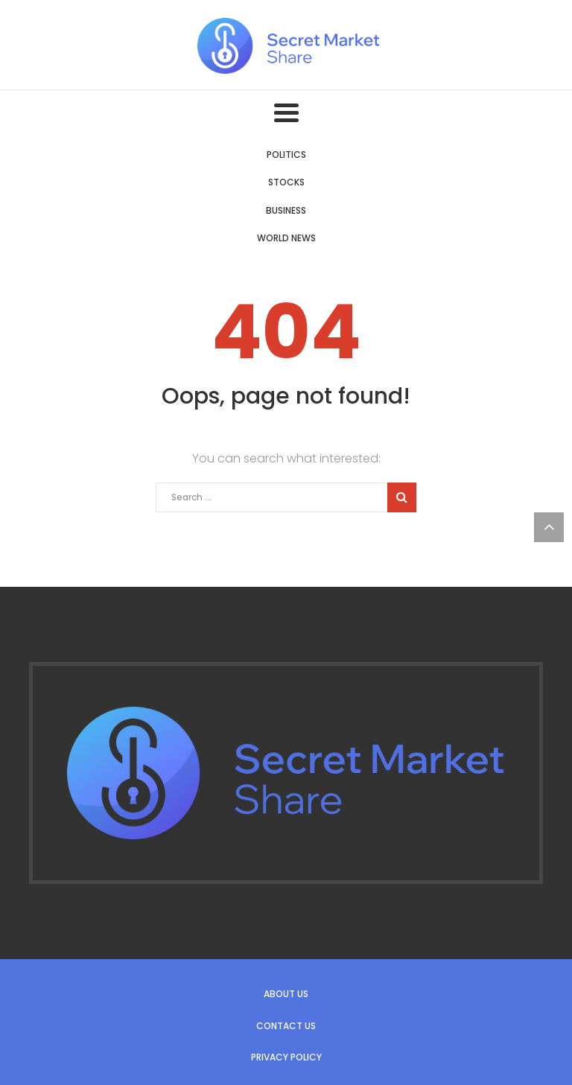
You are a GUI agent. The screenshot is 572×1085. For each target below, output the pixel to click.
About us (286, 993)
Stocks (286, 182)
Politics (286, 154)
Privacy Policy (286, 1057)
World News (286, 238)
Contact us (286, 1025)
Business (286, 210)
